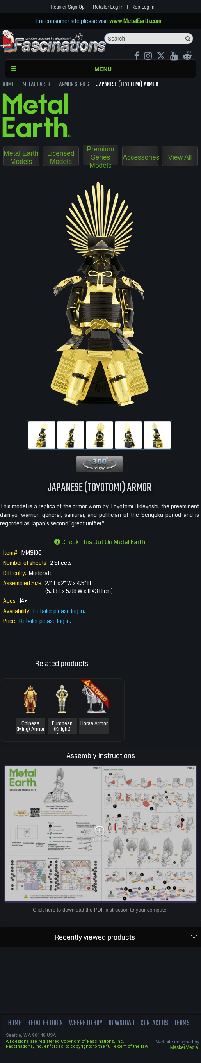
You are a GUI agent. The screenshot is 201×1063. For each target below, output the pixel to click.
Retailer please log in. (59, 610)
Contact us (169, 1023)
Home (21, 1023)
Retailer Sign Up (67, 7)
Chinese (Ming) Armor (30, 726)
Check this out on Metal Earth (99, 541)
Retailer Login (53, 1023)
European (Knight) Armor (62, 729)
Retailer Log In (108, 7)
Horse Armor (94, 723)
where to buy (95, 1023)
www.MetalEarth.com (135, 21)
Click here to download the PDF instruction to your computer (100, 909)
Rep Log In (143, 7)
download (134, 1023)
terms (99, 1035)
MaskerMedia (184, 1047)
